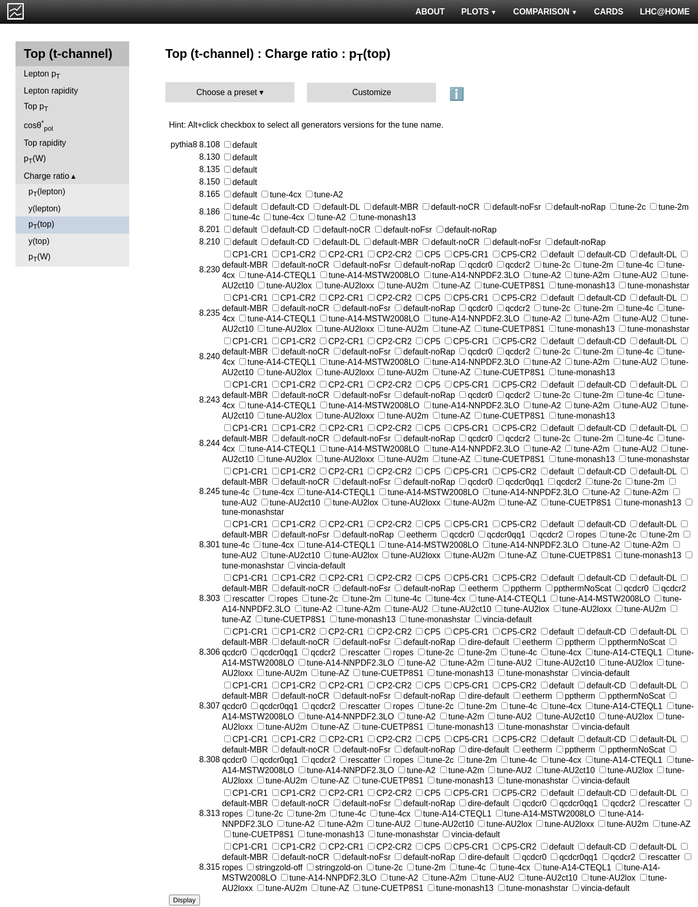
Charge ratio (46, 176)
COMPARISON (545, 11)
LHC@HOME (665, 11)
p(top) (41, 225)
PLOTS (479, 11)
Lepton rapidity (51, 90)
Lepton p (42, 74)
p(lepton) (46, 192)
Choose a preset (226, 92)
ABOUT (430, 11)
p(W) (35, 159)
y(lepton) (44, 208)
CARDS (609, 11)
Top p (36, 107)
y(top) (39, 241)
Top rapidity (45, 143)
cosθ (38, 125)
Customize (372, 92)
